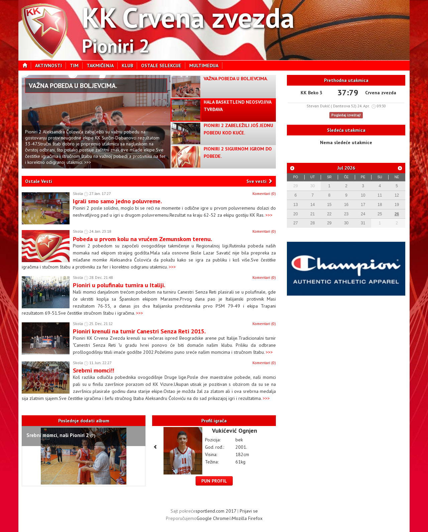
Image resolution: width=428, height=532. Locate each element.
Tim (76, 65)
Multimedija (205, 65)
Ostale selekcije (163, 65)
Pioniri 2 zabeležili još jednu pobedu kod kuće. (238, 129)
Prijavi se (249, 511)
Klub (129, 65)
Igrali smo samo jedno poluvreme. (117, 201)
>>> (269, 215)
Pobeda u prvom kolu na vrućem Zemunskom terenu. (142, 239)
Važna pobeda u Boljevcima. (73, 85)
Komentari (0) (264, 193)
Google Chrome (213, 518)
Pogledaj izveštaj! (346, 115)
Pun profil (214, 481)
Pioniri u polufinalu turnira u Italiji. (119, 285)
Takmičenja (102, 65)
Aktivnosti (50, 65)
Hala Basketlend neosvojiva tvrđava (237, 105)
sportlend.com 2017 (216, 511)
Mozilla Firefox (247, 518)
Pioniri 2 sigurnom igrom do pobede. (238, 152)
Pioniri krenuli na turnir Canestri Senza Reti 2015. (139, 331)
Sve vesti (256, 181)
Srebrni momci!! (93, 370)
